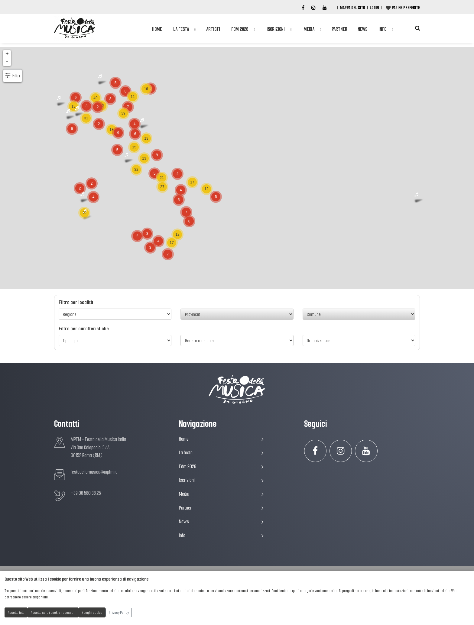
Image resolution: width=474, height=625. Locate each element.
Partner (339, 31)
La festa (181, 31)
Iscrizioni (276, 31)
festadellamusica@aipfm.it (94, 471)
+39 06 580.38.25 (86, 493)
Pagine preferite (406, 8)
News (362, 31)
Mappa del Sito (352, 8)
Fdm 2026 (239, 31)
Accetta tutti (16, 612)
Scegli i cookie (92, 612)
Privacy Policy (119, 612)
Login (374, 8)
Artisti (213, 31)
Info (382, 31)
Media (309, 31)
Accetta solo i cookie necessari (53, 612)
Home (157, 31)
